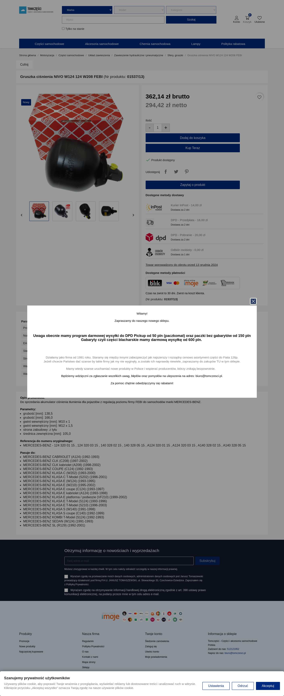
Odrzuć (243, 686)
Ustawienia (216, 686)
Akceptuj (268, 686)
